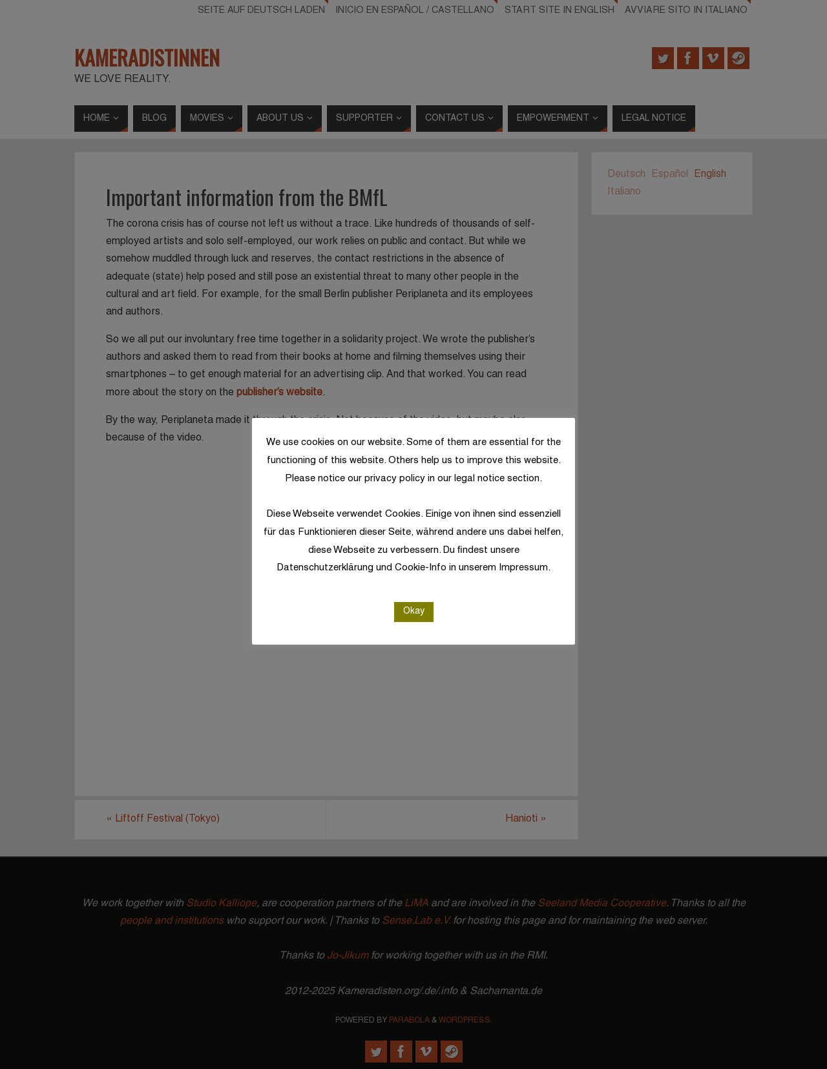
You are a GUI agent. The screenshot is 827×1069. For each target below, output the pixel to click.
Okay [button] (413, 611)
